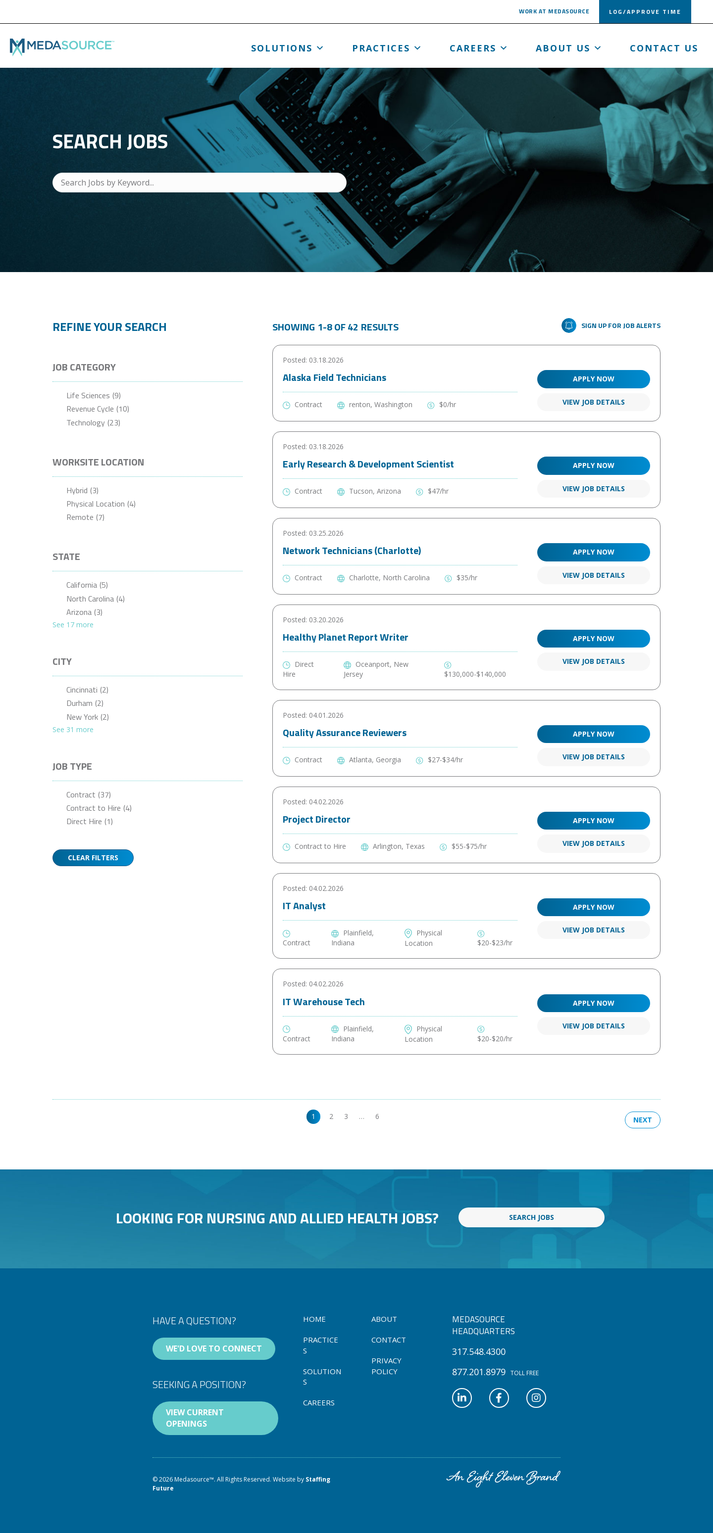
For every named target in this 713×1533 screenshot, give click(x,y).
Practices (387, 48)
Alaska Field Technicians (334, 377)
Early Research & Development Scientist (368, 463)
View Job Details (593, 402)
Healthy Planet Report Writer (345, 637)
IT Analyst (304, 905)
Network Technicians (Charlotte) (352, 550)
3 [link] (346, 1116)
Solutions (288, 48)
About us (569, 48)
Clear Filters (93, 857)
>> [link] (394, 1116)
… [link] (361, 1116)
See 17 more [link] (73, 624)
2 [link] (331, 1116)
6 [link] (377, 1116)
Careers (479, 48)
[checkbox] (147, 395)
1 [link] (313, 1116)
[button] (554, 13)
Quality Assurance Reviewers (345, 732)
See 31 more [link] (73, 729)
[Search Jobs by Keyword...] (199, 183)
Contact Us (664, 48)
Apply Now (593, 378)
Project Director (317, 819)
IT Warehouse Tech (324, 1001)
